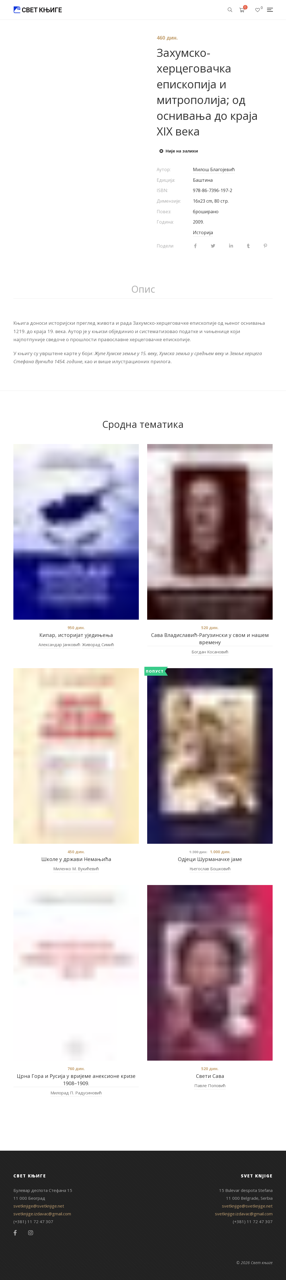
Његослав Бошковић (210, 868)
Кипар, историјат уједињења (76, 635)
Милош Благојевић (214, 169)
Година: (165, 222)
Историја (203, 232)
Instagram (30, 1233)
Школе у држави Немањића (76, 859)
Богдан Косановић (210, 651)
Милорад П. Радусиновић (76, 1092)
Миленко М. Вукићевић (76, 868)
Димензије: (169, 201)
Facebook (15, 1233)
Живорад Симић (98, 644)
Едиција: (166, 180)
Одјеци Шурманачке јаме (210, 859)
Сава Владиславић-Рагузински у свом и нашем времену (210, 639)
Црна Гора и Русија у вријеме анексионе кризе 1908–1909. (76, 1080)
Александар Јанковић (59, 644)
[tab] (143, 289)
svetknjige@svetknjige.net (38, 1206)
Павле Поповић (210, 1085)
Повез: (164, 212)
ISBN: (162, 190)
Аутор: (164, 169)
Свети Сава (210, 1076)
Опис (143, 289)
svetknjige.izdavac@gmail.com (42, 1213)
